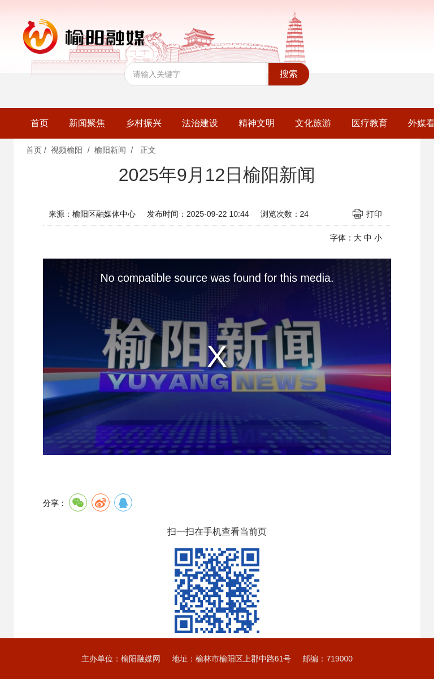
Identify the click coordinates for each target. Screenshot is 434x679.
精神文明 (256, 123)
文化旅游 (313, 123)
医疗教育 (369, 123)
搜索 (289, 74)
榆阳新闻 (110, 149)
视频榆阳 (67, 149)
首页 (40, 123)
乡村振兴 (143, 123)
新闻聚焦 (87, 123)
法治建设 (200, 123)
